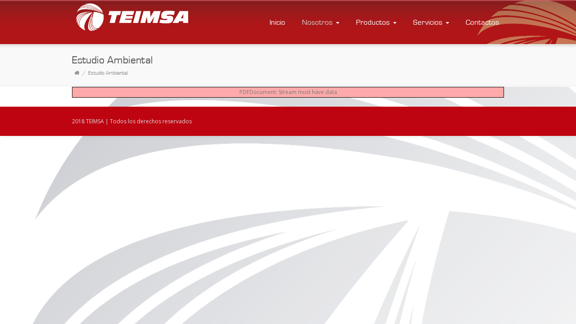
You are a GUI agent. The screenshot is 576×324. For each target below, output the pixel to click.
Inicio (277, 22)
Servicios (432, 22)
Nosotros (321, 22)
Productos (377, 22)
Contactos (482, 22)
